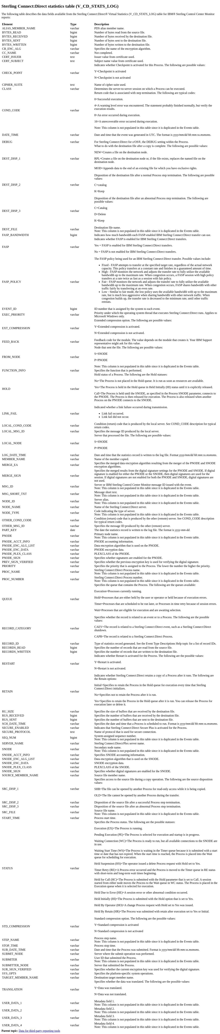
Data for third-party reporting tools (39, 1030)
